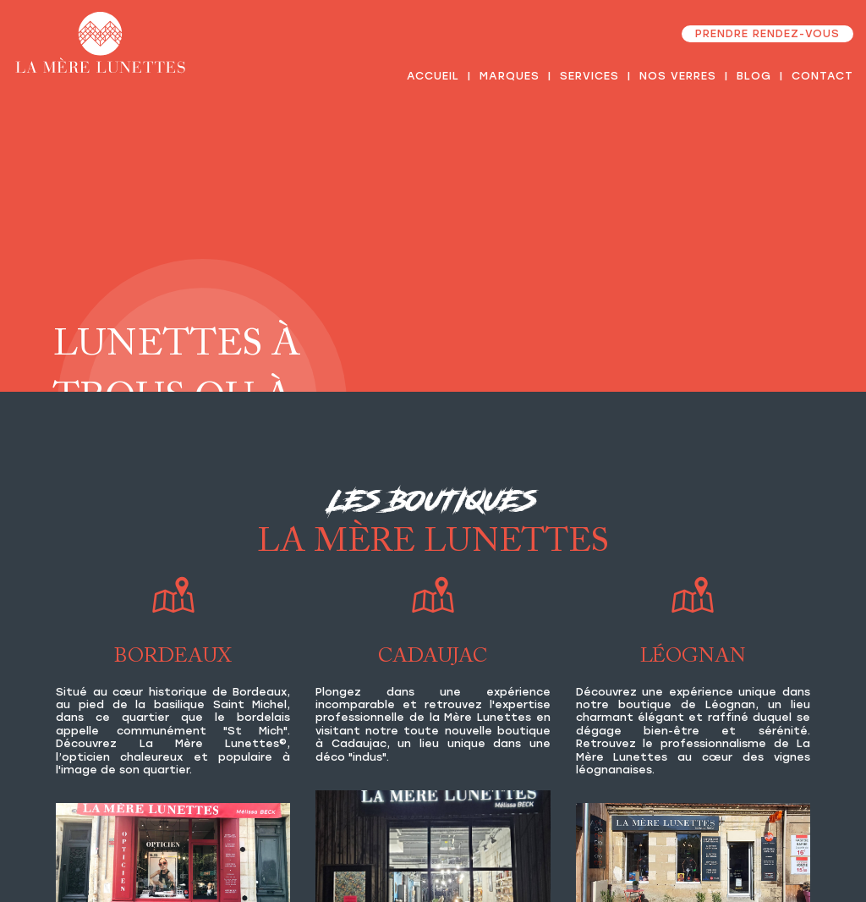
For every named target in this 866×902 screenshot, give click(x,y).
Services (589, 75)
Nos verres (677, 75)
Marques (510, 75)
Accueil (433, 75)
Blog (754, 75)
